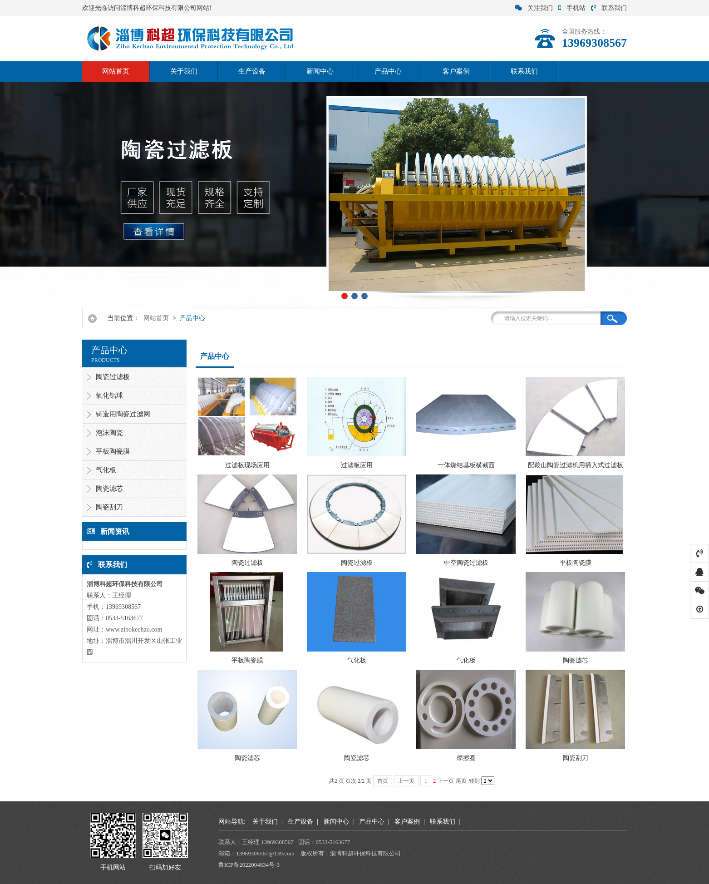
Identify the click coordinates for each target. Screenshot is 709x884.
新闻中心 (320, 71)
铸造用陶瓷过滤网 (123, 414)
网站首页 (115, 71)
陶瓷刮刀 (109, 507)
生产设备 (252, 71)
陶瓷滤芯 (109, 488)
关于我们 (183, 71)
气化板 (106, 470)
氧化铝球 (109, 395)
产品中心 (388, 71)
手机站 (572, 8)
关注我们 (534, 8)
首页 (382, 781)
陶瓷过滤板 (113, 376)
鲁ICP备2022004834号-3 (249, 864)
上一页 (406, 781)
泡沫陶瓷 (109, 432)
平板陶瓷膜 (113, 451)
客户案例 (456, 71)
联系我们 (609, 8)
